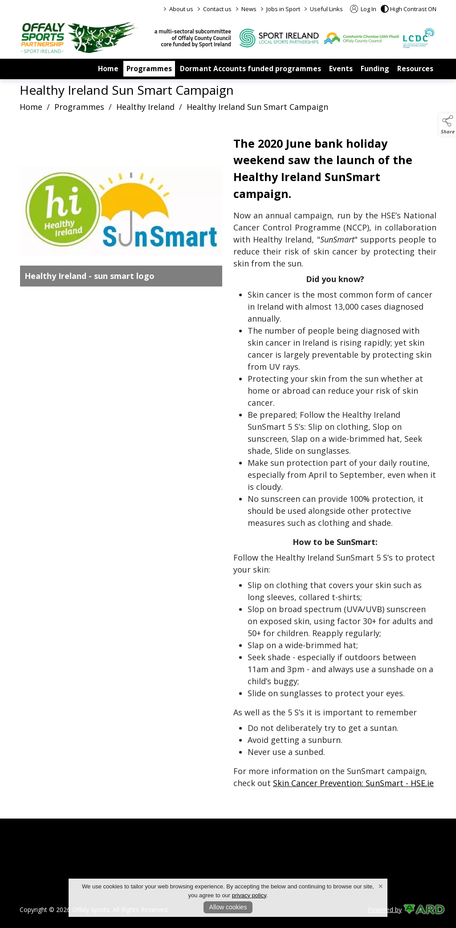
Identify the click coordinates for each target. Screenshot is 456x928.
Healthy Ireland (145, 106)
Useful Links (326, 9)
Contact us (217, 9)
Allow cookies (228, 907)
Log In (363, 9)
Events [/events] (341, 68)
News (248, 9)
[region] (228, 464)
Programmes (79, 106)
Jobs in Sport (283, 9)
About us (181, 9)
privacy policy (249, 895)
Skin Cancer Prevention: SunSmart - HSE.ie (353, 783)
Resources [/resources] (415, 68)
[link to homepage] (80, 37)
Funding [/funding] (375, 68)
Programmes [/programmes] (149, 68)
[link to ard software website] (419, 909)
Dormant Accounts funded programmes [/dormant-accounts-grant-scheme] (250, 68)
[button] (408, 9)
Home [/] (108, 68)
